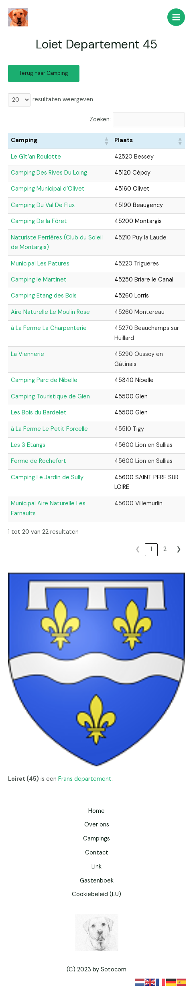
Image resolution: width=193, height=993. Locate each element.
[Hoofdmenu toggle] (176, 17)
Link (96, 866)
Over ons (96, 824)
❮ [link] (137, 549)
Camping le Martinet (39, 279)
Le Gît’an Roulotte (36, 157)
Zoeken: (100, 119)
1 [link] (151, 549)
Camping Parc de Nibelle (44, 380)
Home (96, 811)
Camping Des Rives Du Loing (49, 173)
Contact (96, 852)
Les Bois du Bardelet (39, 412)
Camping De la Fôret (39, 221)
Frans (65, 779)
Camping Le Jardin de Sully (47, 477)
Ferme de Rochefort (38, 461)
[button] (106, 141)
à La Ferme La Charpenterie (49, 328)
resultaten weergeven (63, 99)
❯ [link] (178, 549)
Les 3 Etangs (28, 445)
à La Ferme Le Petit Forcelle (49, 429)
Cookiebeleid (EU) (96, 894)
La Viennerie (27, 354)
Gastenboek (97, 880)
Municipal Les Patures (40, 263)
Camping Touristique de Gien (50, 396)
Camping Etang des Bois (44, 296)
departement (93, 779)
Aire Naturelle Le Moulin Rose (50, 312)
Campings (96, 838)
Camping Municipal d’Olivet (48, 189)
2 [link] (165, 549)
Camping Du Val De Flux (43, 205)
